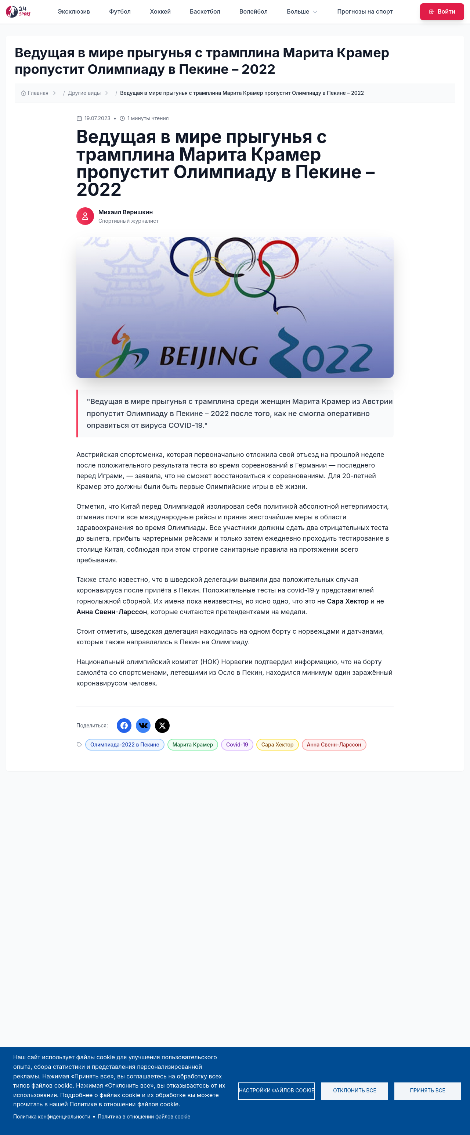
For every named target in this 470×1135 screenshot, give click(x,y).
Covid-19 (237, 744)
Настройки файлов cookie (277, 1090)
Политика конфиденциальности (51, 1117)
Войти (442, 11)
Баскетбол (205, 11)
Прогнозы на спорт (365, 11)
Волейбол (253, 11)
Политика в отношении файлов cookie (144, 1117)
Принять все (427, 1090)
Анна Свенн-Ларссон (334, 744)
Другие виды (84, 93)
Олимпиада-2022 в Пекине (124, 744)
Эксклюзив (74, 11)
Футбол (120, 11)
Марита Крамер (193, 744)
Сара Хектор (277, 744)
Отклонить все (354, 1090)
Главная (34, 93)
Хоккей (160, 11)
